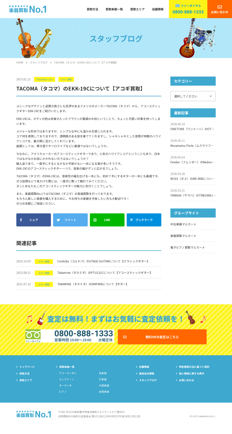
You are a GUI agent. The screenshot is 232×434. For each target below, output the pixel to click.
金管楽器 (104, 398)
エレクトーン (66, 385)
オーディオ (65, 392)
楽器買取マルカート (183, 236)
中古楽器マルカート (183, 224)
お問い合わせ (219, 12)
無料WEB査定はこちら (162, 340)
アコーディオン (68, 379)
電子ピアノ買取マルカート (187, 247)
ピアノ (63, 398)
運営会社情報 (146, 380)
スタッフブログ (39, 62)
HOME (20, 62)
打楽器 (103, 385)
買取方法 (92, 9)
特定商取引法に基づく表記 (194, 373)
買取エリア (137, 9)
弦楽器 (103, 379)
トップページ (27, 373)
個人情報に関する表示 (191, 380)
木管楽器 (104, 392)
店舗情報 (157, 9)
